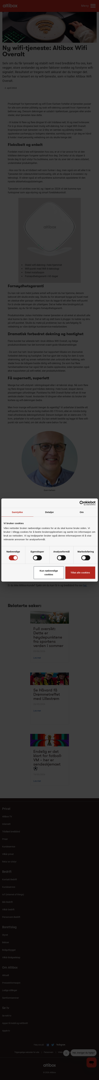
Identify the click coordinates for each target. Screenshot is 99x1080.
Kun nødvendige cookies (49, 572)
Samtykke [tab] (17, 512)
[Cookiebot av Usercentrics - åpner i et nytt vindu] (81, 503)
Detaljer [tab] (49, 512)
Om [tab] (82, 512)
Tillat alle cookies (80, 572)
